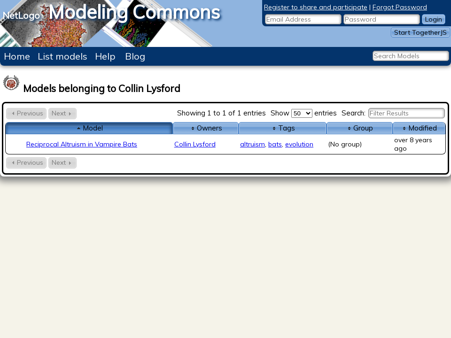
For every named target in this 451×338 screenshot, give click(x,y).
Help (105, 56)
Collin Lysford (195, 144)
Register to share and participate (315, 7)
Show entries (304, 112)
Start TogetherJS (420, 32)
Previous (26, 113)
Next (62, 113)
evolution (299, 144)
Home (17, 56)
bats (275, 144)
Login (433, 19)
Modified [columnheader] (419, 127)
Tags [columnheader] (283, 127)
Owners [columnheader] (205, 127)
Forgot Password (400, 7)
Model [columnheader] (89, 127)
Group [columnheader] (359, 127)
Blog (135, 56)
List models (62, 56)
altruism (252, 144)
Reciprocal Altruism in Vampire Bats (81, 144)
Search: (393, 112)
